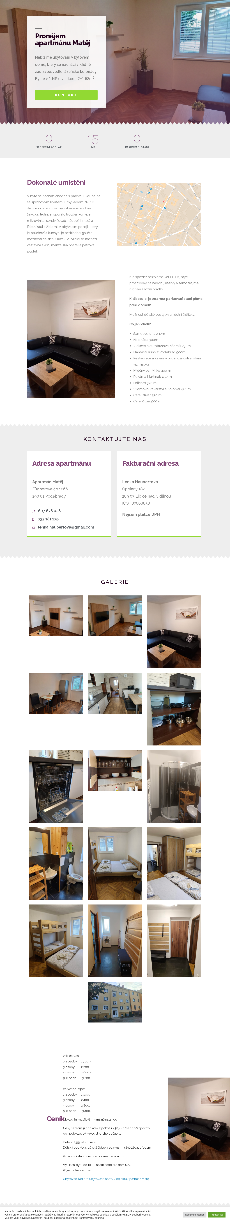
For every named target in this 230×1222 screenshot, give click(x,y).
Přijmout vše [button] (216, 1214)
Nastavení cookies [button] (194, 1214)
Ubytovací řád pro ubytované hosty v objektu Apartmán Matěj (106, 1179)
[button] (66, 95)
